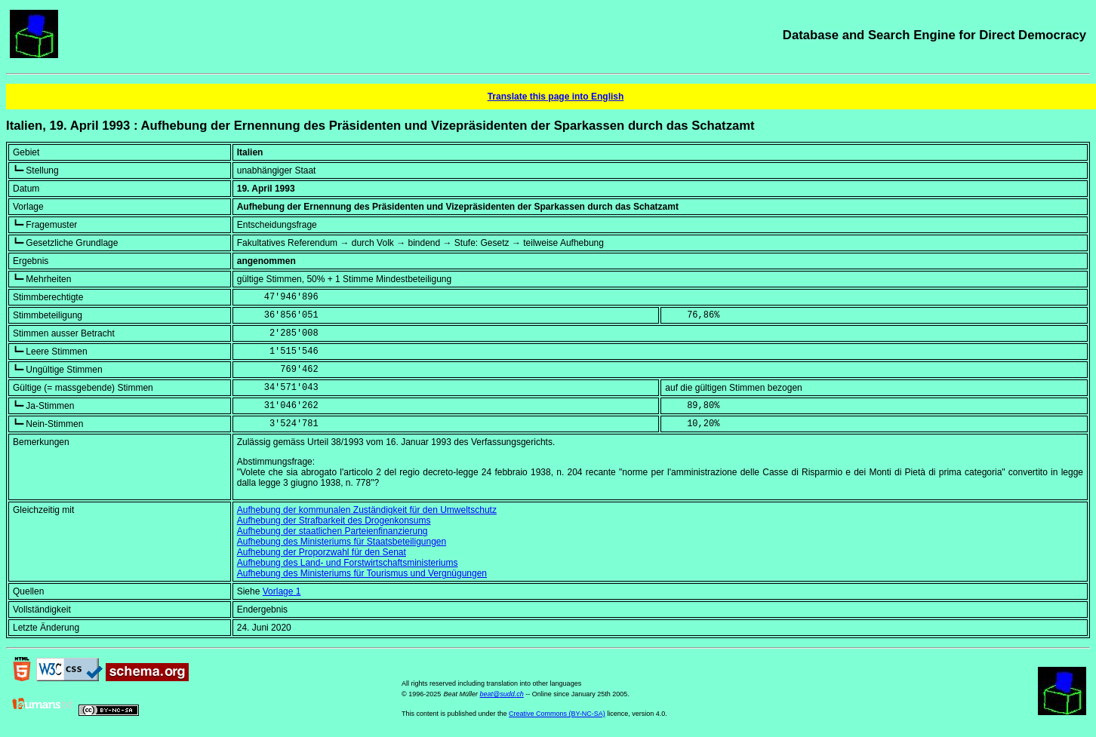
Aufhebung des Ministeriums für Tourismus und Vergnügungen (362, 573)
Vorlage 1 (282, 591)
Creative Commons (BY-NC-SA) (557, 713)
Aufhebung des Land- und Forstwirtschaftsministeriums (347, 562)
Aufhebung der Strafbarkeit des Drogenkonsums (334, 520)
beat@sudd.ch (502, 694)
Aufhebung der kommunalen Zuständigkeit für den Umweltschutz (367, 510)
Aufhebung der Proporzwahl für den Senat (321, 552)
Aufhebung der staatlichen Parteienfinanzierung (332, 531)
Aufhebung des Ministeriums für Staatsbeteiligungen (342, 541)
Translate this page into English (556, 96)
